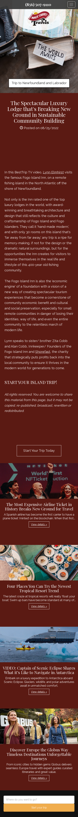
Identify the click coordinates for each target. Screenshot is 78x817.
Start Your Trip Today (39, 450)
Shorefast (42, 352)
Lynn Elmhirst (53, 172)
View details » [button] (39, 524)
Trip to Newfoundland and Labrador (39, 83)
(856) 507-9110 (38, 4)
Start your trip (39, 807)
